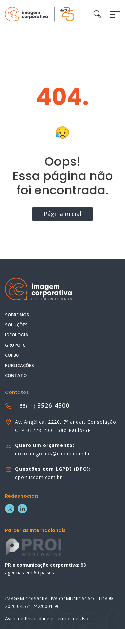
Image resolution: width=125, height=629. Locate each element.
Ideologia (16, 335)
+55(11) (43, 406)
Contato (16, 375)
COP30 (11, 355)
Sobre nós (17, 315)
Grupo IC (15, 345)
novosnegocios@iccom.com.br (52, 453)
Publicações (19, 365)
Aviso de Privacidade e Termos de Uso (46, 618)
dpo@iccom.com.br (38, 477)
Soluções (16, 325)
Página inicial (62, 214)
